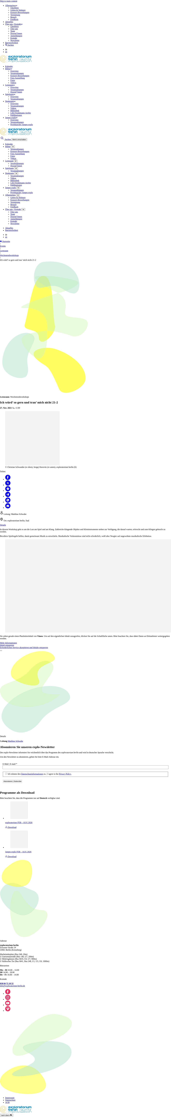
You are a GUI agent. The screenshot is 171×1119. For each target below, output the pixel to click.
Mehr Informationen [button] (8, 643)
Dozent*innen (16, 33)
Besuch (13, 17)
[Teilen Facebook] (7, 479)
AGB (7, 1102)
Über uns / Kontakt (14, 24)
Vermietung (15, 15)
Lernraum (10, 85)
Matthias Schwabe (15, 741)
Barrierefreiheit (11, 43)
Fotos (12, 80)
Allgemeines (11, 5)
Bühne (8, 69)
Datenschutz (10, 1100)
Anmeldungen (16, 36)
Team (12, 31)
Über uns (14, 29)
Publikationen (16, 115)
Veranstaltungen (17, 73)
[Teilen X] (7, 485)
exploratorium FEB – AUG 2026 (18, 822)
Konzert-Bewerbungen (19, 12)
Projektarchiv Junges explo (21, 124)
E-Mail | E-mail (10, 764)
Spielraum (10, 94)
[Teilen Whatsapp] (7, 502)
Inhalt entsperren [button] (7, 645)
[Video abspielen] (1, 650)
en (6, 52)
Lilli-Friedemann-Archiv (20, 113)
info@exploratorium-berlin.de (12, 986)
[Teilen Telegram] (7, 496)
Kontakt (13, 38)
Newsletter (14, 40)
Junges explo (11, 117)
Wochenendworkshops (9, 255)
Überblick (14, 8)
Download (10, 827)
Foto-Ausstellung (17, 78)
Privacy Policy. (65, 774)
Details (3, 525)
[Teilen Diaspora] (7, 491)
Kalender (9, 66)
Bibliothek (14, 110)
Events (3, 246)
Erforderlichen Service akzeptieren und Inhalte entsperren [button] (24, 647)
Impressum (9, 1098)
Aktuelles (9, 22)
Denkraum (10, 101)
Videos (13, 83)
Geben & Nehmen (17, 10)
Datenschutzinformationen (32, 774)
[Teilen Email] (7, 508)
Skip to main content (8, 1)
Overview (14, 71)
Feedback (14, 19)
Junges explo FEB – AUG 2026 (18, 852)
